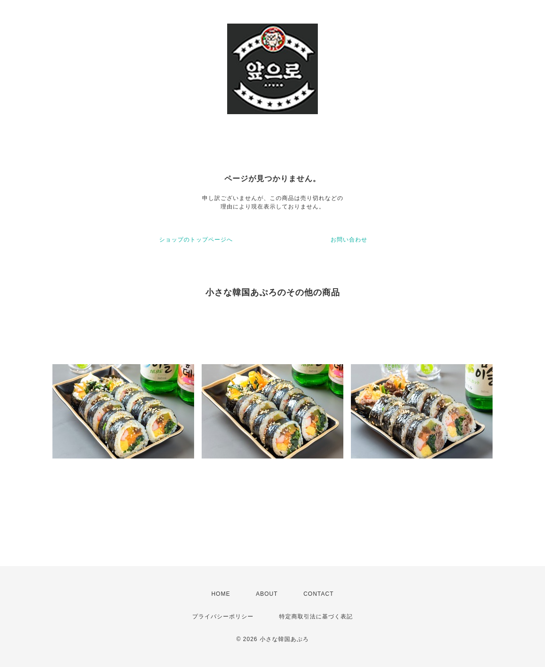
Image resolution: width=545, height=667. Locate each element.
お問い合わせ (349, 239)
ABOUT (267, 594)
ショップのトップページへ (196, 239)
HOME (220, 594)
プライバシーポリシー (223, 616)
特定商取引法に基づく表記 (316, 616)
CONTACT (318, 594)
